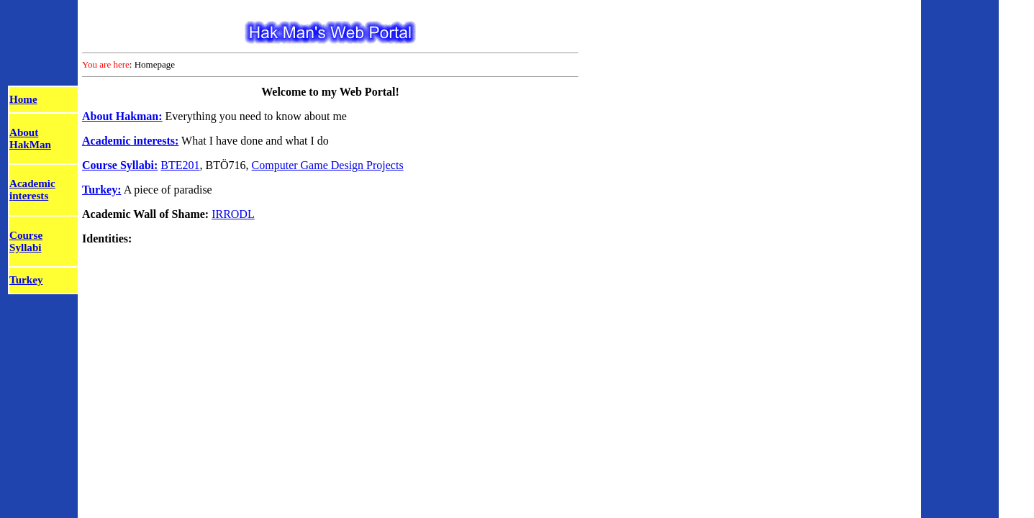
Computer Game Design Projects (328, 165)
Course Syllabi (25, 241)
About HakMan (30, 138)
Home (23, 99)
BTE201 (179, 165)
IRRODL (233, 214)
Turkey (25, 280)
